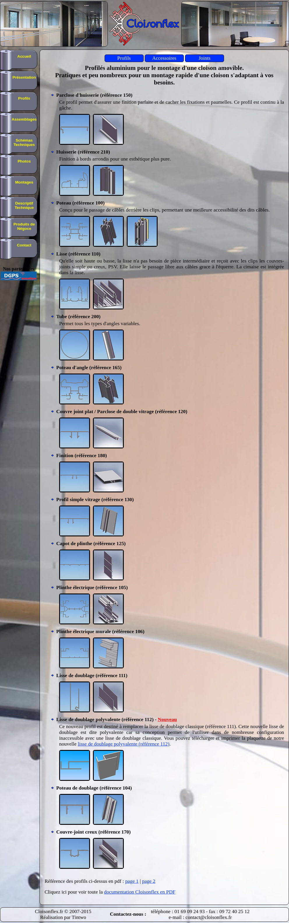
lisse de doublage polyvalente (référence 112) (124, 744)
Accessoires (164, 58)
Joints (204, 58)
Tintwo (79, 917)
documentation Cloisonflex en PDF (139, 892)
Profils (124, 58)
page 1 (132, 881)
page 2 (149, 881)
